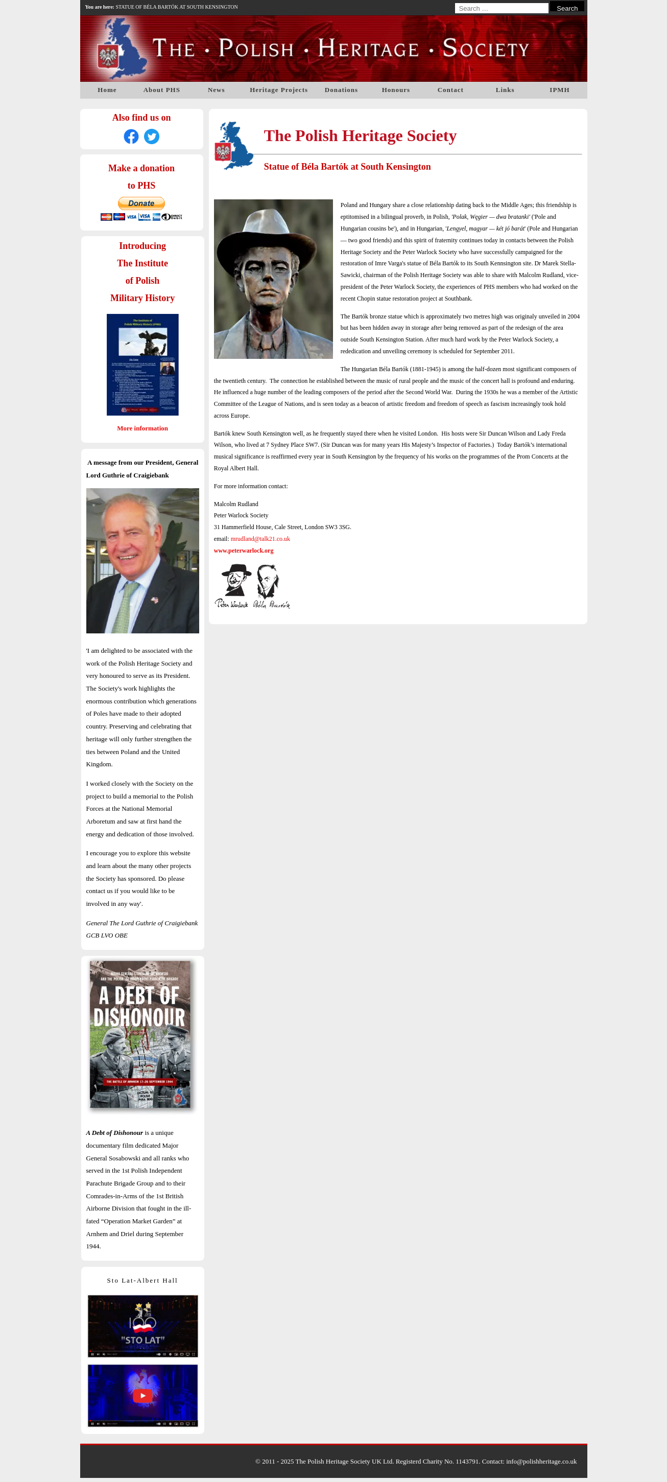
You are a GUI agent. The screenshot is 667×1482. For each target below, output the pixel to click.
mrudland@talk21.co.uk (260, 538)
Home (107, 90)
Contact (451, 90)
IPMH (559, 90)
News (216, 90)
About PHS (162, 90)
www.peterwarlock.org (244, 550)
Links (505, 90)
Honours (396, 90)
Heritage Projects (279, 90)
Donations (341, 90)
